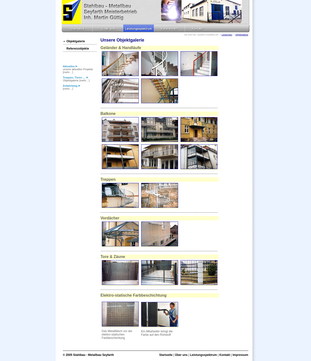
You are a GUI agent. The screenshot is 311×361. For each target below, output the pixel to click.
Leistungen (227, 35)
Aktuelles (70, 66)
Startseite (166, 355)
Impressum (240, 355)
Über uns (181, 355)
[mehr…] (68, 72)
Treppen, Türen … (76, 77)
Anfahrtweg (72, 85)
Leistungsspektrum (203, 355)
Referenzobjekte (78, 48)
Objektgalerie (241, 35)
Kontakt (224, 355)
